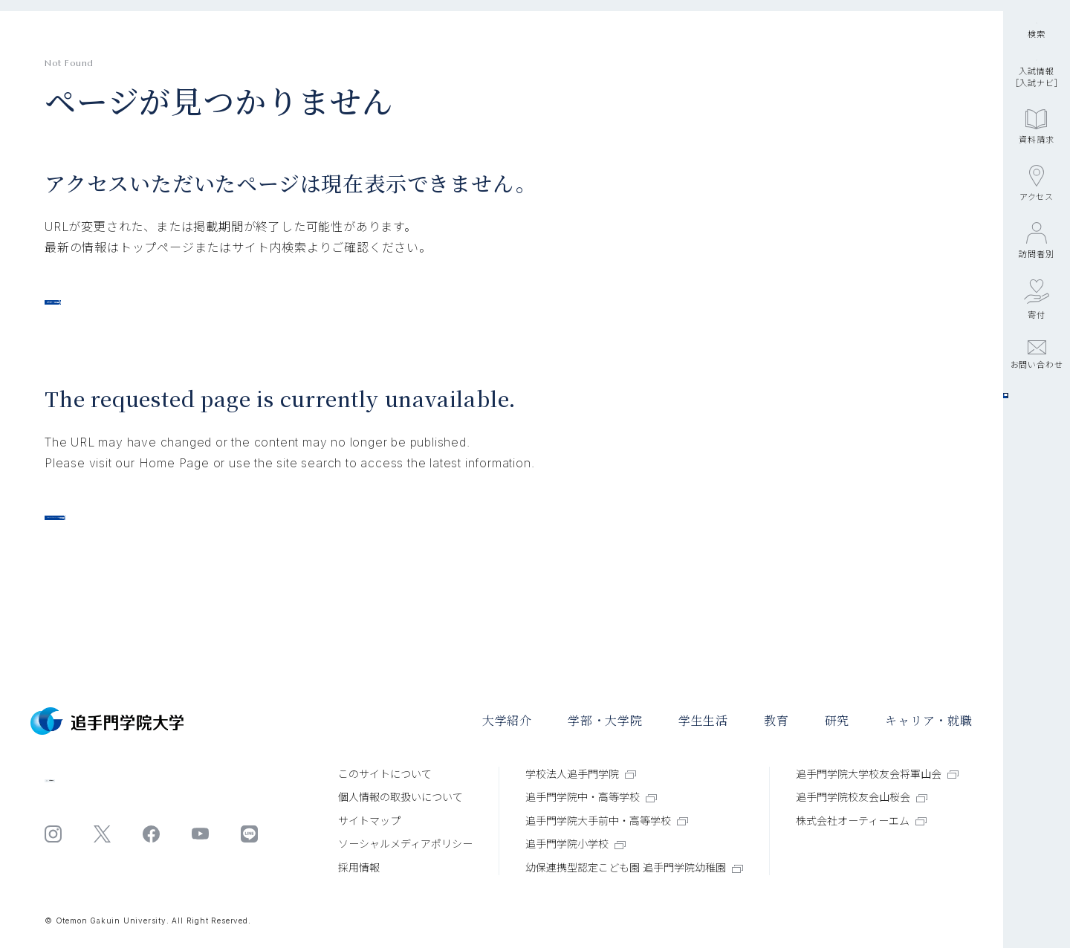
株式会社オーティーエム (861, 820)
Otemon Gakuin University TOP (164, 548)
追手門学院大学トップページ (144, 309)
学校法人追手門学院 (580, 773)
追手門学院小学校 (575, 844)
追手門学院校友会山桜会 (861, 796)
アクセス (1036, 289)
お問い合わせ (1037, 461)
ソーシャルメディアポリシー (405, 844)
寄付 (1036, 406)
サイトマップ (369, 820)
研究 (837, 721)
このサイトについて (385, 773)
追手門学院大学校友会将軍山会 (877, 773)
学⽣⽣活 (703, 721)
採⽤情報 (359, 867)
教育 (776, 721)
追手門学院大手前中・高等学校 (606, 820)
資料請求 (1036, 233)
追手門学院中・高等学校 (591, 796)
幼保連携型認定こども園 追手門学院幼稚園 (634, 867)
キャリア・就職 (929, 721)
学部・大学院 (605, 721)
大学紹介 (507, 721)
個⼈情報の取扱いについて (400, 796)
